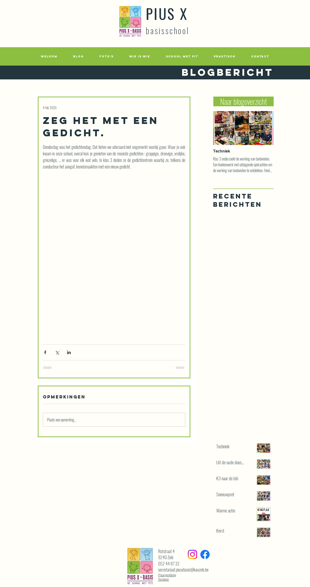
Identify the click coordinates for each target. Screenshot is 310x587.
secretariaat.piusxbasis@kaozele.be (183, 569)
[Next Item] (266, 128)
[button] (106, 56)
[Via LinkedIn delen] (69, 352)
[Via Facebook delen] (45, 352)
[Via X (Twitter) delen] (57, 352)
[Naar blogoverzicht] (243, 101)
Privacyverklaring (167, 574)
